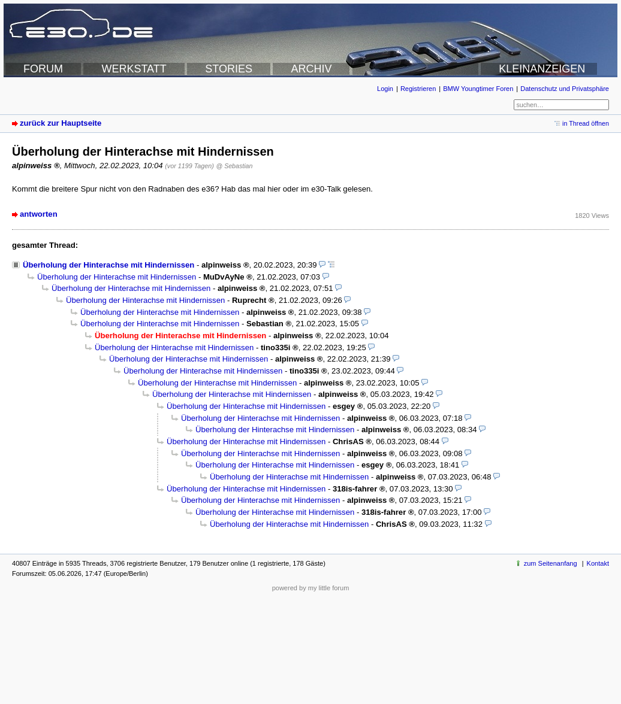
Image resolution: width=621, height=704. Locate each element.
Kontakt (598, 563)
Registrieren (418, 88)
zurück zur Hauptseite (60, 123)
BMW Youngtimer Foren (478, 88)
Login (385, 88)
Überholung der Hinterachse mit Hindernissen (108, 264)
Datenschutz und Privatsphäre (564, 88)
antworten (39, 214)
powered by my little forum (310, 587)
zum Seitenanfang (550, 563)
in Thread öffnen (585, 123)
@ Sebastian (234, 165)
